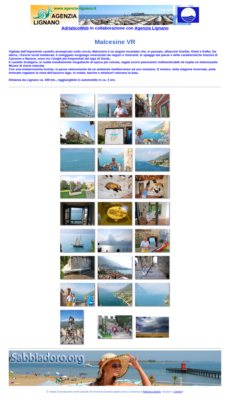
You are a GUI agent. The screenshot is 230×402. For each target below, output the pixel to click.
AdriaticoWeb (75, 28)
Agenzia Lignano (152, 28)
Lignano (178, 391)
